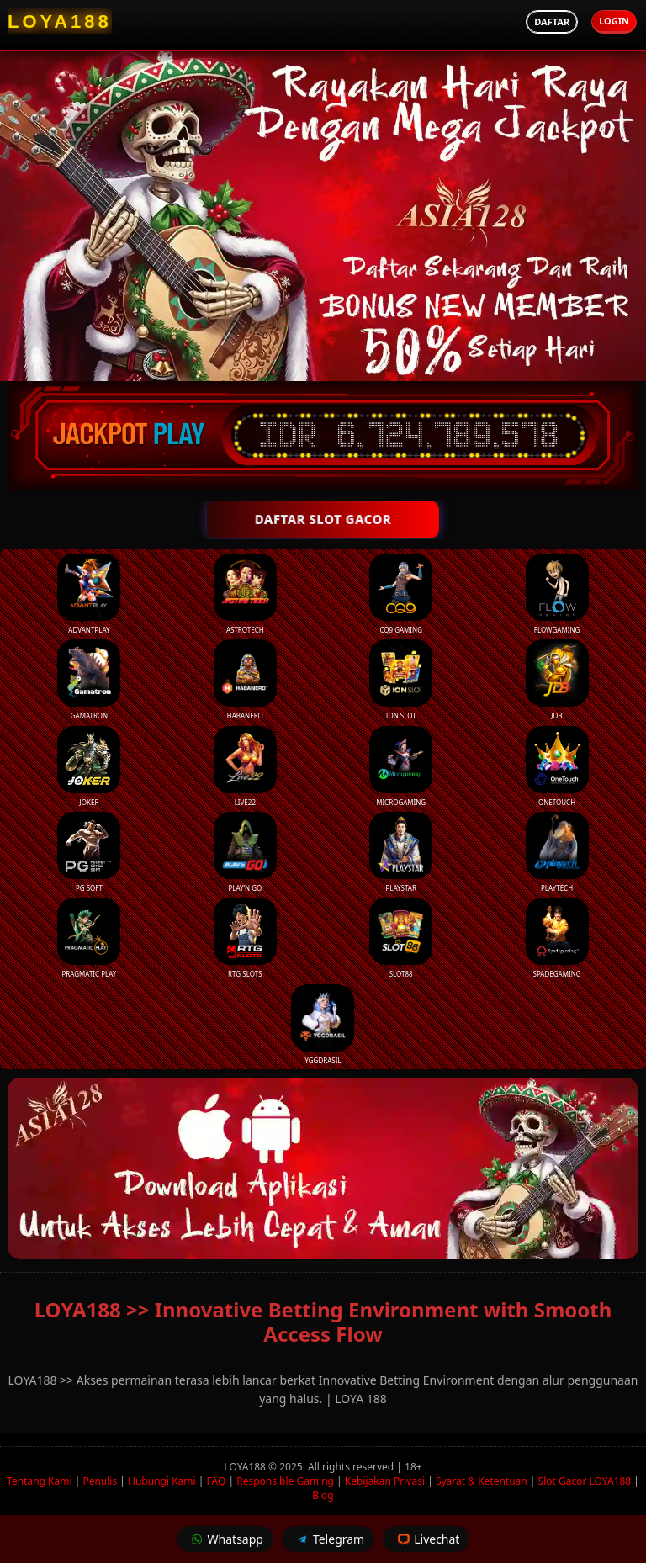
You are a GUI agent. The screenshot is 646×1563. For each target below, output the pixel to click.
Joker (88, 766)
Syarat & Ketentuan (481, 1481)
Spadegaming (557, 938)
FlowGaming (557, 594)
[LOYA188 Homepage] (60, 21)
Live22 (245, 766)
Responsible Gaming (285, 1481)
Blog (323, 1495)
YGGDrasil (322, 1024)
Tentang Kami (39, 1481)
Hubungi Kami (162, 1481)
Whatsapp (225, 1539)
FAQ (216, 1481)
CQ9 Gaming (400, 594)
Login (614, 20)
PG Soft (88, 852)
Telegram (328, 1539)
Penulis (99, 1481)
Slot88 (400, 938)
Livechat (426, 1539)
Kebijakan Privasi (385, 1481)
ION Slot (400, 679)
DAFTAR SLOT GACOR (323, 519)
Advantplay (88, 594)
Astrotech (245, 594)
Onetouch (557, 766)
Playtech (557, 852)
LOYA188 (246, 1467)
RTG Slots (245, 938)
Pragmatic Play (88, 938)
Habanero (245, 679)
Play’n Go (245, 852)
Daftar (551, 21)
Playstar (400, 852)
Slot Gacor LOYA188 (585, 1481)
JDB (557, 679)
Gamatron (88, 679)
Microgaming (400, 766)
